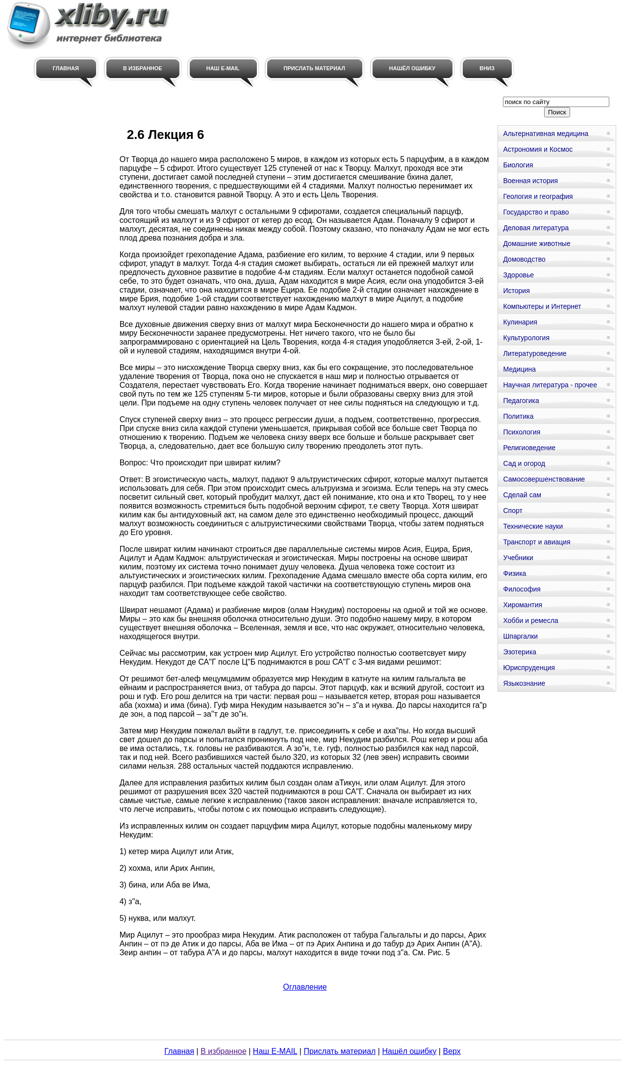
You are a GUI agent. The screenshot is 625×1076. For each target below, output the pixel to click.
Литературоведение (534, 353)
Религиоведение (529, 448)
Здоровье (518, 275)
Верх (451, 1051)
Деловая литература (536, 228)
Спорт (512, 510)
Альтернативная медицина (545, 133)
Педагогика (521, 400)
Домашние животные (536, 243)
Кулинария (520, 322)
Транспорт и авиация (536, 542)
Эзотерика (519, 652)
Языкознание (524, 683)
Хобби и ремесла (530, 620)
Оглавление (304, 987)
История (516, 291)
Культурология (526, 338)
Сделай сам (522, 495)
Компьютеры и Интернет (542, 306)
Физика (514, 573)
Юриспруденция (529, 668)
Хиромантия (522, 605)
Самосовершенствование (544, 479)
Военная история (530, 181)
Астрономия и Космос (538, 149)
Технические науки (533, 526)
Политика (518, 416)
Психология (521, 432)
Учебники (518, 558)
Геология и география (538, 196)
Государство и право (536, 212)
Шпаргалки (520, 636)
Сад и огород (524, 463)
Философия (521, 589)
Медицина (519, 369)
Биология (518, 165)
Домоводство (524, 259)
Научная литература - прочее (550, 385)
